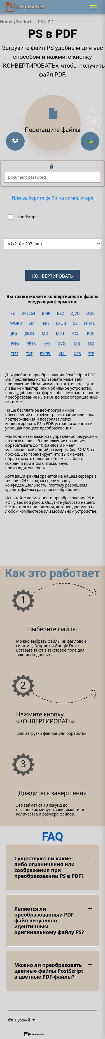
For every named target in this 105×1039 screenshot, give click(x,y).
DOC (90, 313)
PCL (75, 333)
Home (6, 22)
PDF (90, 333)
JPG (14, 333)
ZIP (91, 354)
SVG (62, 343)
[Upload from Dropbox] (15, 141)
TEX (91, 343)
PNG (15, 343)
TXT (29, 354)
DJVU (75, 313)
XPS (77, 354)
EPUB (61, 323)
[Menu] (93, 8)
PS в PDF (47, 22)
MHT (60, 333)
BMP (46, 313)
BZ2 (60, 313)
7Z (12, 313)
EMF (32, 323)
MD (45, 333)
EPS (46, 323)
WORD (16, 323)
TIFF (14, 354)
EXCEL (45, 354)
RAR (47, 343)
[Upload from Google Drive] (90, 141)
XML (62, 354)
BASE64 (28, 313)
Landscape (28, 217)
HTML (89, 323)
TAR (76, 343)
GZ (75, 323)
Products (25, 22)
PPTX (31, 343)
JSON (29, 333)
